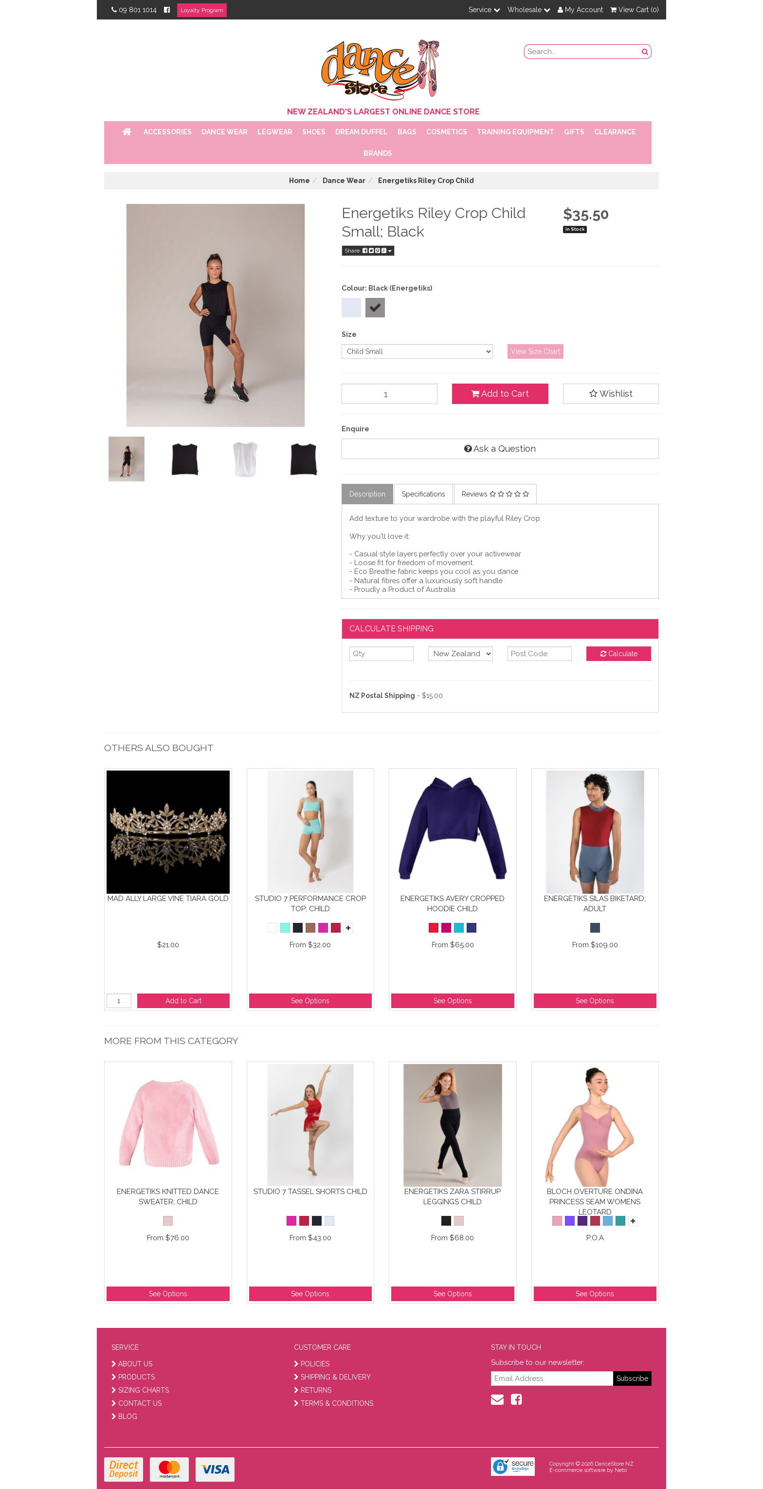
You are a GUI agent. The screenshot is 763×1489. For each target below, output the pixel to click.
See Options (310, 1001)
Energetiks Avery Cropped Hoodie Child (452, 903)
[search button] (645, 51)
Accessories (168, 132)
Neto (621, 1470)
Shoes (314, 132)
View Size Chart (535, 351)
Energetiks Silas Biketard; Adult (595, 903)
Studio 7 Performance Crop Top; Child (310, 903)
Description (367, 494)
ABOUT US (131, 1364)
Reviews (495, 494)
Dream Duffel (361, 132)
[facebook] (516, 1399)
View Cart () (634, 10)
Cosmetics (446, 132)
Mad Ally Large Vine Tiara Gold (168, 898)
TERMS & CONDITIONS (333, 1403)
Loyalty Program (202, 10)
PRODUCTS (133, 1377)
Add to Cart (500, 393)
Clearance (615, 132)
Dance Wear (224, 132)
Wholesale (529, 10)
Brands (377, 153)
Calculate (618, 654)
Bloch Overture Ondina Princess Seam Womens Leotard (595, 1201)
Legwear (274, 132)
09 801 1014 (134, 10)
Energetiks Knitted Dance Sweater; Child (168, 1196)
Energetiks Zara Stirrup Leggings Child (452, 1196)
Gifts (574, 132)
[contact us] (497, 1399)
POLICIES (311, 1364)
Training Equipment (515, 132)
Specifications (423, 494)
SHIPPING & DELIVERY (332, 1377)
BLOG (124, 1416)
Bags (407, 132)
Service (484, 10)
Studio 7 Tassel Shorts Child (310, 1191)
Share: (368, 250)
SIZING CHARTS (140, 1390)
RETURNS (312, 1390)
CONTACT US (136, 1403)
